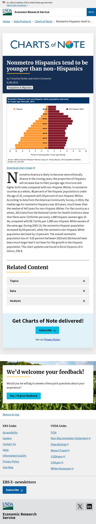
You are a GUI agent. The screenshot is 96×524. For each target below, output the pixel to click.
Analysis (15, 301)
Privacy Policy (52, 339)
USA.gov (56, 462)
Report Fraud (59, 450)
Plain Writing (58, 444)
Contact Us (9, 444)
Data (13, 291)
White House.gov (61, 468)
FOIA (53, 432)
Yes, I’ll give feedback (23, 396)
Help (6, 450)
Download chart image (20, 167)
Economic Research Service (32, 12)
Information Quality (14, 455)
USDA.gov (57, 456)
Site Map (8, 467)
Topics (14, 281)
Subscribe (45, 330)
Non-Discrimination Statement (69, 438)
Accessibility (10, 432)
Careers (7, 438)
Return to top (11, 414)
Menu (91, 12)
